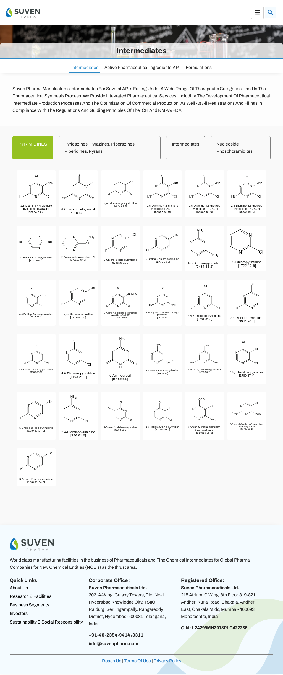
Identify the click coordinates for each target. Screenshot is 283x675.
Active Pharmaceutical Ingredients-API (142, 67)
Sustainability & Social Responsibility (46, 622)
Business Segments (29, 605)
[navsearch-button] (270, 12)
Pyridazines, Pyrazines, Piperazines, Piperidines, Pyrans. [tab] (100, 148)
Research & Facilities (30, 597)
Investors (19, 614)
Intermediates (85, 67)
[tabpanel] (141, 337)
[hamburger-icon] (257, 13)
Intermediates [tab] (185, 145)
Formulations (199, 67)
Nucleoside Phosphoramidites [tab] (234, 148)
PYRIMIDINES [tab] (32, 145)
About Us (19, 588)
